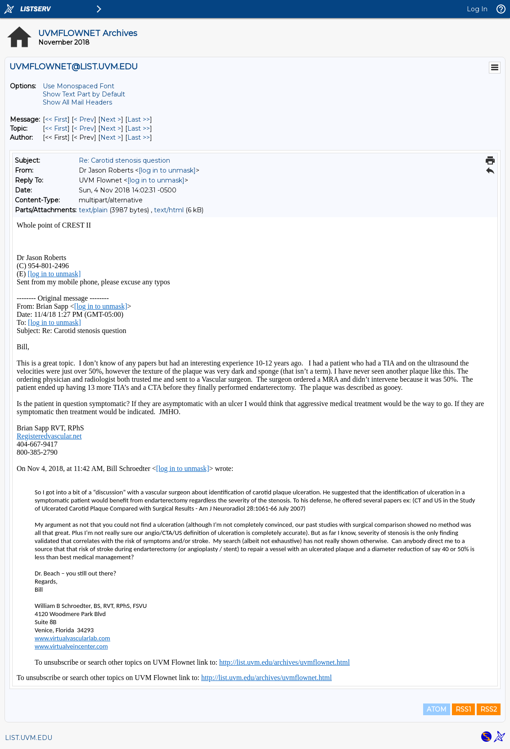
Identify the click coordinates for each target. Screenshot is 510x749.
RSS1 (463, 709)
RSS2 (488, 709)
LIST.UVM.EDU (28, 738)
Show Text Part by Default (84, 94)
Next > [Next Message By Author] (110, 137)
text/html (169, 210)
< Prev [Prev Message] (84, 119)
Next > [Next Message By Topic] (110, 128)
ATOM (437, 709)
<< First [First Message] (56, 119)
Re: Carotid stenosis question (124, 160)
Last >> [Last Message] (138, 119)
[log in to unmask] (167, 170)
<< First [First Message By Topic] (56, 128)
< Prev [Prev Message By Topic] (84, 128)
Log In (477, 9)
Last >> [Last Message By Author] (138, 137)
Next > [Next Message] (110, 119)
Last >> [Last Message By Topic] (138, 128)
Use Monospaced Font (78, 86)
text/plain (93, 210)
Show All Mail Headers (77, 102)
